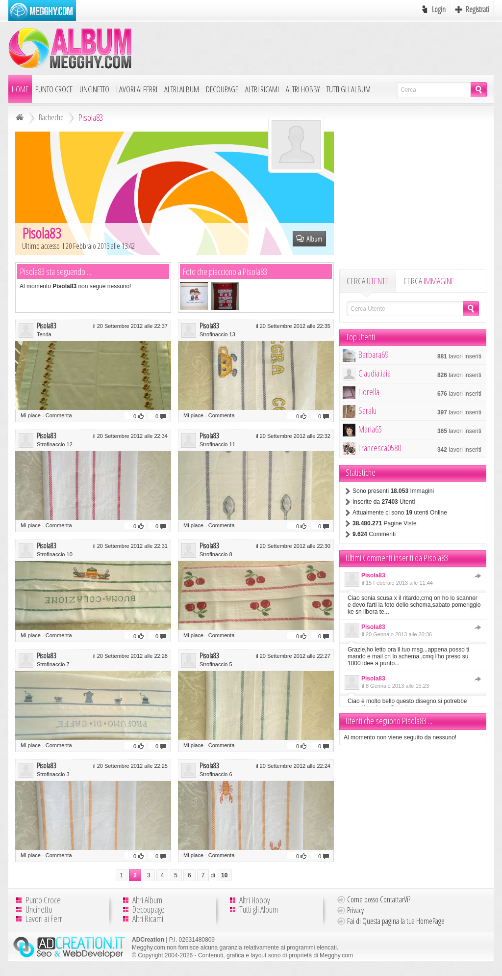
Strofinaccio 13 (217, 334)
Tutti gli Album (348, 89)
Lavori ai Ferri (136, 89)
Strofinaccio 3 (53, 774)
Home (20, 89)
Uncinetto (94, 89)
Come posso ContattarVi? (378, 899)
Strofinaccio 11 (217, 444)
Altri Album (181, 89)
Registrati (477, 9)
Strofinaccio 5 (216, 664)
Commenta (59, 415)
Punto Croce (54, 89)
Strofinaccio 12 (55, 444)
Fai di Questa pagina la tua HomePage (396, 921)
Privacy (355, 910)
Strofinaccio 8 (216, 554)
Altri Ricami (262, 89)
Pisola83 (46, 325)
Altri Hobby (303, 89)
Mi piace (31, 415)
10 (224, 875)
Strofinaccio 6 (216, 774)
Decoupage (222, 89)
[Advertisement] (315, 48)
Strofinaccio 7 (53, 664)
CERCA (368, 281)
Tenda (44, 334)
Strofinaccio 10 (55, 554)
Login (439, 9)
